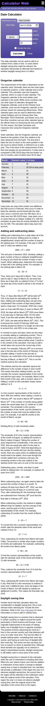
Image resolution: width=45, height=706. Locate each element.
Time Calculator (27, 610)
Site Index (12, 695)
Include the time (23, 48)
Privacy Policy (29, 702)
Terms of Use (16, 702)
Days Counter (24, 20)
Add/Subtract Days (9, 20)
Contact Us (32, 695)
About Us (22, 695)
